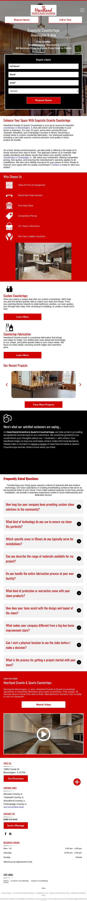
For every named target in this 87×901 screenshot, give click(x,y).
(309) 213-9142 (11, 819)
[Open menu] (82, 10)
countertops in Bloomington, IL (18, 128)
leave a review (39, 444)
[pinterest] (10, 834)
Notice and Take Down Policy (60, 893)
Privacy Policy (6, 893)
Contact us (56, 165)
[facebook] (6, 834)
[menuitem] (7, 881)
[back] (7, 384)
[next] (80, 384)
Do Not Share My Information (24, 893)
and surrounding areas (14, 807)
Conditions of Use (42, 893)
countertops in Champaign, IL (18, 157)
